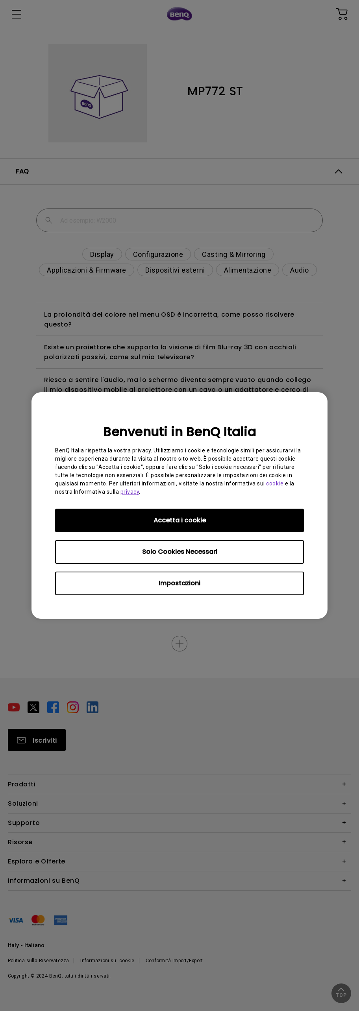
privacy (129, 492)
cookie (274, 483)
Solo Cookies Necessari (179, 551)
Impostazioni (179, 583)
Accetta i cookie (180, 520)
